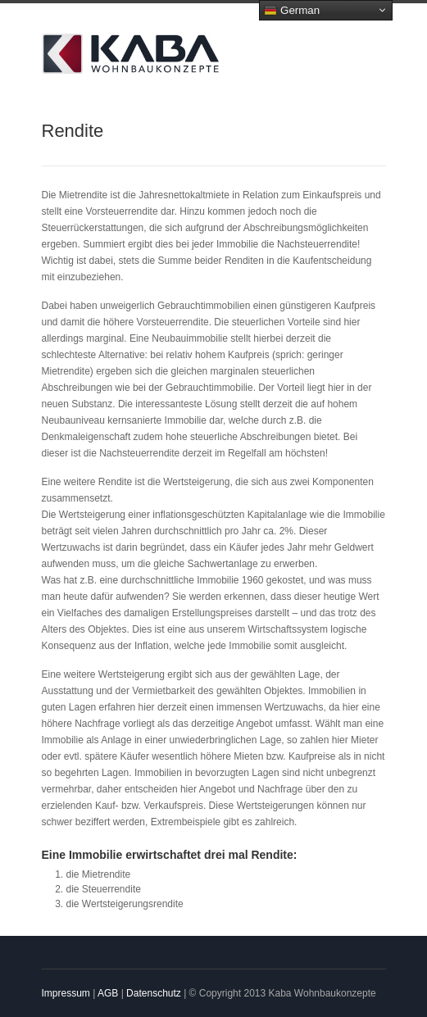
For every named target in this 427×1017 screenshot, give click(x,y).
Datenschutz (153, 993)
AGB (108, 993)
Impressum (66, 993)
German (292, 10)
